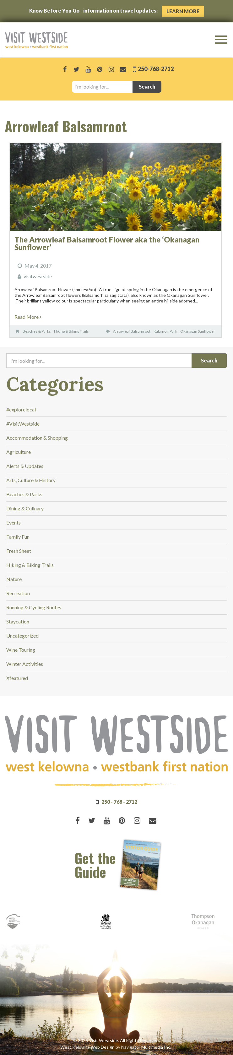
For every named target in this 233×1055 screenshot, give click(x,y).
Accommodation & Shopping (37, 438)
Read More (27, 317)
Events (13, 522)
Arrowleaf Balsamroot (131, 331)
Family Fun (18, 537)
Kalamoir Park (165, 331)
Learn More (182, 11)
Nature (14, 579)
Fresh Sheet (18, 551)
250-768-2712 (155, 68)
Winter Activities (24, 664)
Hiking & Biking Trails (71, 331)
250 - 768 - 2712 (119, 802)
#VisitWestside (23, 424)
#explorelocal (21, 409)
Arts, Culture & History (31, 480)
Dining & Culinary (25, 508)
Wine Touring (20, 650)
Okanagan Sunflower (197, 331)
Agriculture (18, 452)
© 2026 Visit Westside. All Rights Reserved (116, 1040)
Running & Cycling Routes (33, 607)
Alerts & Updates (24, 466)
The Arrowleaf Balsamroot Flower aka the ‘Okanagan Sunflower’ (106, 243)
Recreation (18, 593)
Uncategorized (22, 636)
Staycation (17, 621)
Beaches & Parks (37, 331)
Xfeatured (17, 678)
